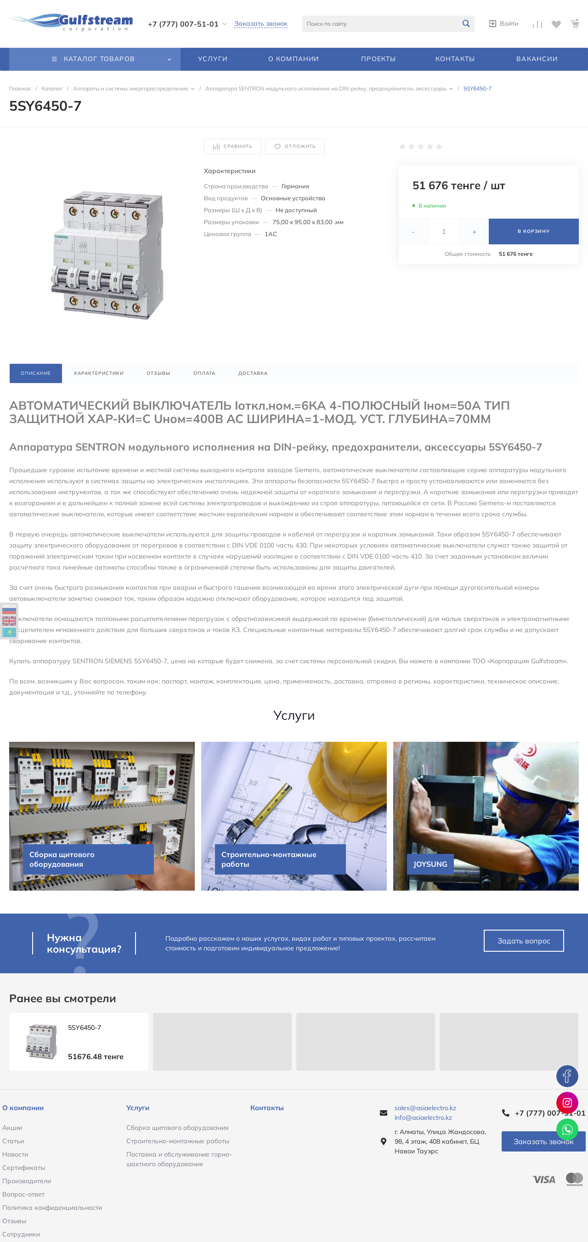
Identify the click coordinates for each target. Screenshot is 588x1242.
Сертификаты (23, 1167)
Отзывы (14, 1221)
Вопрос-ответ (23, 1194)
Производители (26, 1181)
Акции (12, 1127)
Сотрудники (21, 1234)
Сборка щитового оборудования (177, 1127)
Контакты (267, 1107)
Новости (15, 1154)
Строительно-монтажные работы (177, 1141)
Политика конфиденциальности (52, 1207)
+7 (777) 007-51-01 (183, 23)
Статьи (13, 1141)
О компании (23, 1107)
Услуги (137, 1107)
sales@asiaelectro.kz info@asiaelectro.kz (425, 1113)
